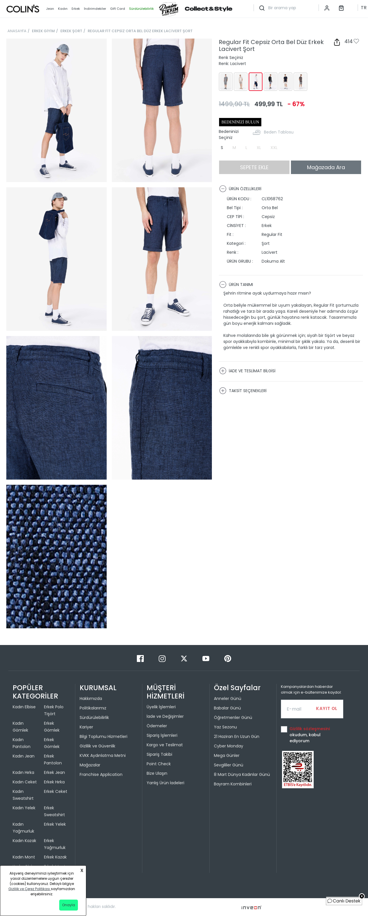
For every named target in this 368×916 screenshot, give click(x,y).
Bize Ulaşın (157, 773)
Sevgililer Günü (228, 765)
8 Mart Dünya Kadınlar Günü (242, 774)
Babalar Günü (227, 708)
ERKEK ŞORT (71, 31)
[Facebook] (141, 658)
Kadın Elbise (24, 707)
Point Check (159, 764)
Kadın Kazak (24, 841)
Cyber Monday (228, 746)
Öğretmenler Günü (233, 717)
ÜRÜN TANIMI (236, 284)
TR (364, 7)
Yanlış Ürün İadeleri (165, 783)
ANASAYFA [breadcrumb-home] (16, 31)
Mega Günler (226, 755)
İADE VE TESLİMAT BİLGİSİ (247, 371)
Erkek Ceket (55, 791)
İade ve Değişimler (165, 716)
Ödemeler (157, 726)
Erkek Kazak (55, 857)
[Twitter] (185, 658)
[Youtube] (206, 658)
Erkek (76, 8)
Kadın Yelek (24, 808)
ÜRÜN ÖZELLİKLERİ (240, 188)
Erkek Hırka (54, 782)
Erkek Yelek (55, 824)
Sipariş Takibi (159, 754)
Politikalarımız (93, 708)
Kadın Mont (24, 857)
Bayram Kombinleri (233, 784)
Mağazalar (90, 765)
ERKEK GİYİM (43, 31)
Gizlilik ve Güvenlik (97, 746)
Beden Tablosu (279, 132)
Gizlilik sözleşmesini (310, 729)
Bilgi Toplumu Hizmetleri (103, 736)
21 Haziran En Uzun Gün (236, 736)
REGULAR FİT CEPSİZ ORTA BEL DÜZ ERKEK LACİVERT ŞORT (140, 31)
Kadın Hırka (23, 772)
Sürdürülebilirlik (94, 717)
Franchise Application (101, 774)
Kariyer (86, 727)
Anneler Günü (227, 698)
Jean (50, 8)
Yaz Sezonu (225, 727)
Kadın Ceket (25, 782)
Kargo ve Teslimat (165, 745)
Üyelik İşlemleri (161, 707)
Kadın (63, 8)
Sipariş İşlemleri (162, 735)
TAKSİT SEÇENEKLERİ (243, 390)
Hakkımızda (91, 698)
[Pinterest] (227, 658)
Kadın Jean (23, 756)
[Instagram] (163, 658)
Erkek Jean (54, 772)
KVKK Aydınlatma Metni (103, 755)
